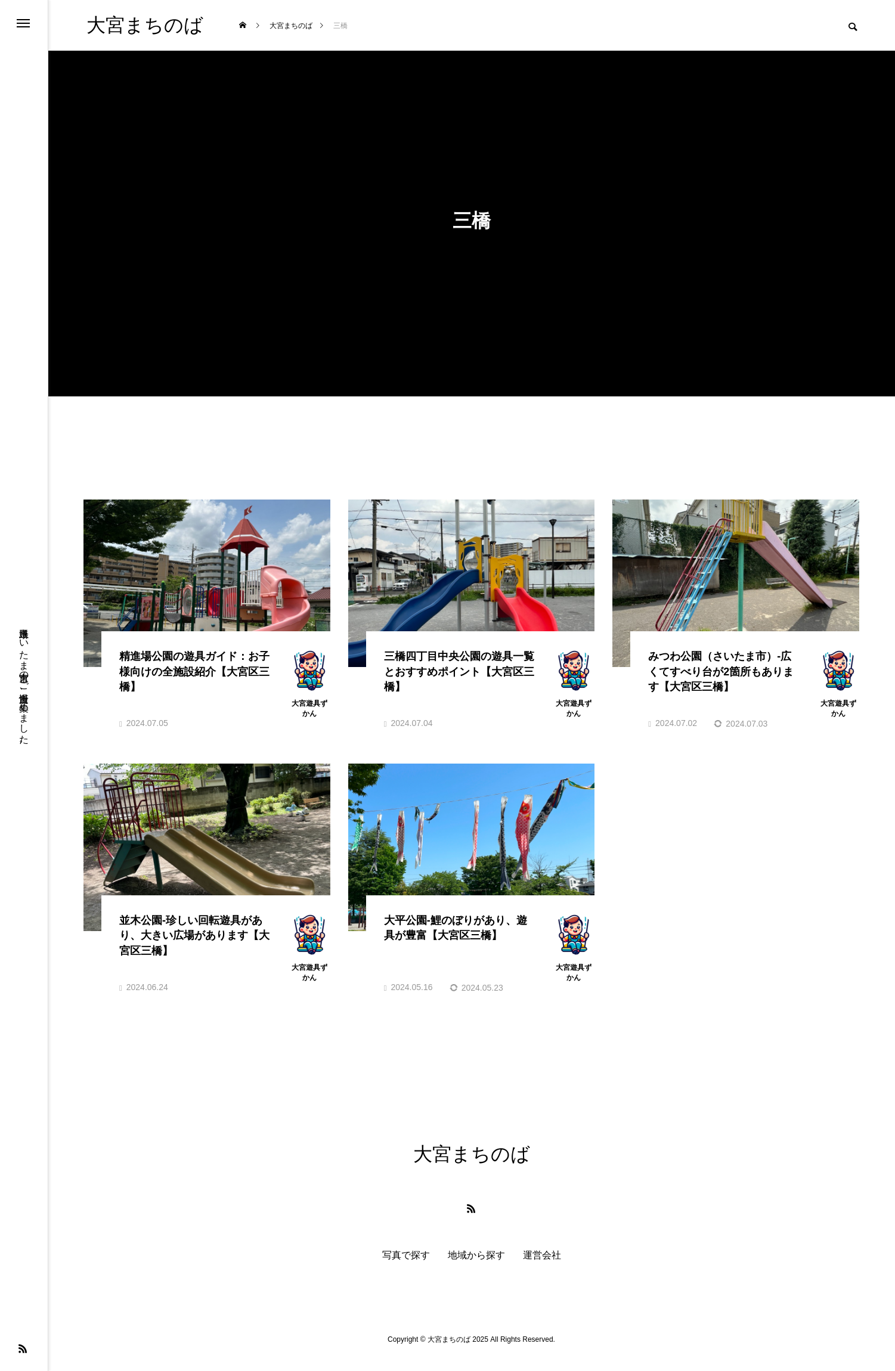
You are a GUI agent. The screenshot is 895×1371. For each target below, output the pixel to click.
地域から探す (476, 1269)
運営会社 (542, 1269)
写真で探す (406, 1269)
